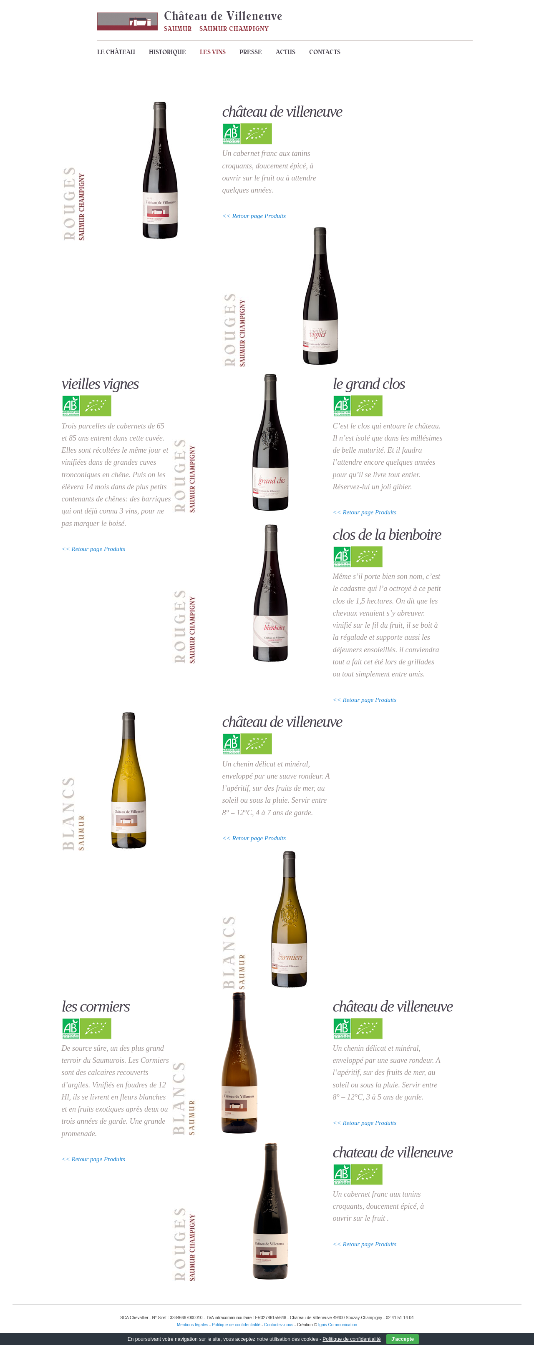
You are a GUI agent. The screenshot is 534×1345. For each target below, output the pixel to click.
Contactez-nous (278, 1324)
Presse (250, 52)
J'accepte (402, 1339)
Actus (285, 52)
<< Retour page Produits (254, 216)
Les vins (213, 52)
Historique (167, 52)
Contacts (324, 52)
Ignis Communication (337, 1324)
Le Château (116, 52)
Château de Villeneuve (223, 16)
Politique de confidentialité (351, 1339)
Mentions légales (192, 1324)
